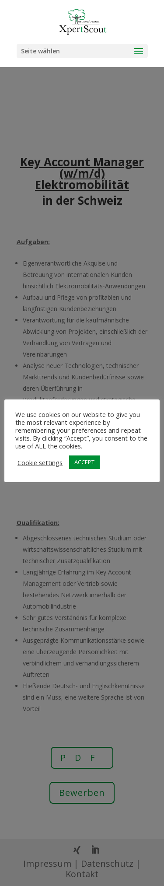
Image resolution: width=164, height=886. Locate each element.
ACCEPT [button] (84, 462)
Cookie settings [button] (40, 462)
